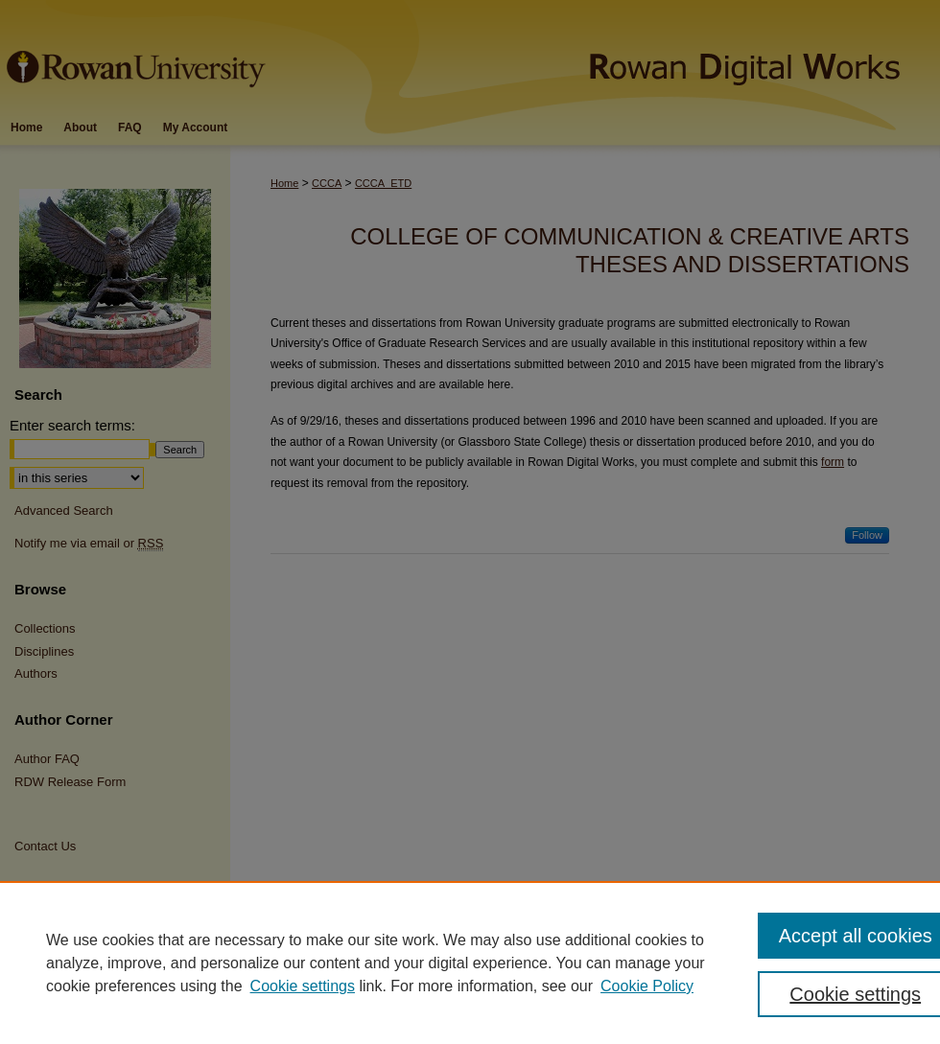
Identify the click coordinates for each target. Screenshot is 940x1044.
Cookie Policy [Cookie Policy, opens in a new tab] (646, 986)
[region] (470, 962)
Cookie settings (302, 986)
